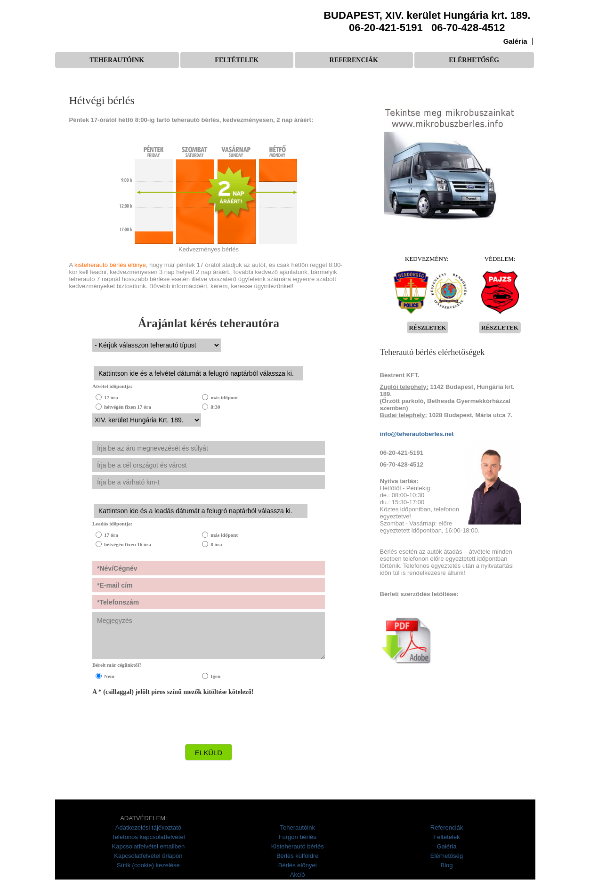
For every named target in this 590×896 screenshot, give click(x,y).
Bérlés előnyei (297, 865)
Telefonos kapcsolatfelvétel (148, 836)
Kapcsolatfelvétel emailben (148, 846)
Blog (446, 865)
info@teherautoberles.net (417, 433)
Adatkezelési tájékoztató (148, 827)
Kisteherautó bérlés (297, 846)
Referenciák (354, 60)
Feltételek (237, 60)
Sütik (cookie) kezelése (148, 865)
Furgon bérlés (297, 836)
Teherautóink (116, 60)
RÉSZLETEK (427, 327)
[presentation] (163, 722)
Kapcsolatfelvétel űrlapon (148, 855)
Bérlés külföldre (297, 855)
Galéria (515, 41)
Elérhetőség (474, 60)
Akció (297, 874)
